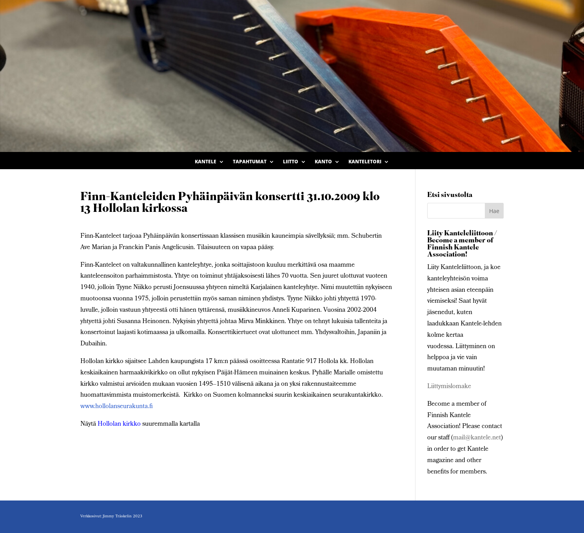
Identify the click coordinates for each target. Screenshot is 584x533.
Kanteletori (364, 162)
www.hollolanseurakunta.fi (116, 406)
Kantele (205, 162)
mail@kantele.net (477, 438)
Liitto (290, 162)
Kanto (323, 162)
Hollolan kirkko (119, 424)
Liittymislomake (449, 386)
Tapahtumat (250, 162)
